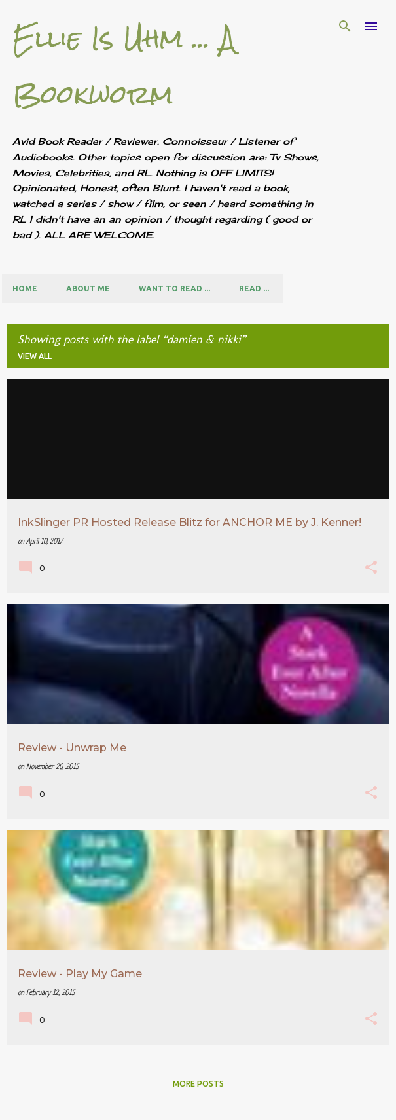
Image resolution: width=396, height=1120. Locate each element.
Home (24, 288)
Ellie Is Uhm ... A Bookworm (124, 66)
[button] (371, 568)
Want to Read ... (174, 288)
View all (35, 356)
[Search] (345, 26)
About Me (88, 288)
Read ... (254, 288)
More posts (198, 1083)
